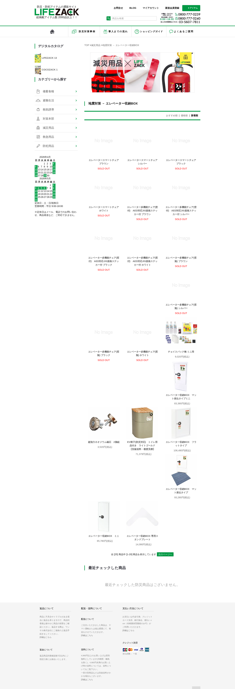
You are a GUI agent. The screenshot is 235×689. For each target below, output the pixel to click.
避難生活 (48, 100)
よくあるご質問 (183, 31)
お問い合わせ (126, 650)
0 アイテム (191, 7)
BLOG (132, 8)
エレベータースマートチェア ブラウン (104, 162)
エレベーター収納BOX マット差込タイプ (181, 404)
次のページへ (165, 471)
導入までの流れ (118, 31)
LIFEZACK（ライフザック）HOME (52, 31)
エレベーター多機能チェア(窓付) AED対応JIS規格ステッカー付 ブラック (103, 261)
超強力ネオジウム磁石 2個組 (181, 355)
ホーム (123, 624)
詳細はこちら (46, 554)
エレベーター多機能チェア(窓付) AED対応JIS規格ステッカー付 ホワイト (142, 261)
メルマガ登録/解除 (156, 638)
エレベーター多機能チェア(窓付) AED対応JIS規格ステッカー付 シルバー (181, 211)
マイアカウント (151, 8)
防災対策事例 (87, 31)
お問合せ (118, 8)
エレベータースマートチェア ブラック (181, 162)
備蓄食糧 (48, 91)
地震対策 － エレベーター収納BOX (121, 45)
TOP (86, 45)
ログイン (151, 633)
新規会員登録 (172, 8)
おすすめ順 (172, 115)
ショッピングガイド (151, 31)
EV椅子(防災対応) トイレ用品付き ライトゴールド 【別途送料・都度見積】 (103, 406)
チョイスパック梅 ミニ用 (105, 355)
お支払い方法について (131, 628)
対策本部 (48, 118)
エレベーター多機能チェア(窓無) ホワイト (181, 310)
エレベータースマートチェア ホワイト (104, 209)
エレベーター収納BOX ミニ (103, 453)
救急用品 (48, 136)
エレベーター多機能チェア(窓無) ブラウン (181, 259)
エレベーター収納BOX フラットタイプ (142, 404)
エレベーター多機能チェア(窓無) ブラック (142, 310)
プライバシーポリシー (131, 645)
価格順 (184, 115)
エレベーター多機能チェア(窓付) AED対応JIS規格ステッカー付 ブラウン (142, 211)
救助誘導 (48, 109)
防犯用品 (48, 146)
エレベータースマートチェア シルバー (142, 162)
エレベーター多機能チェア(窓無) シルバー (103, 310)
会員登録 (151, 628)
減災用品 (95, 45)
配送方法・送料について (132, 633)
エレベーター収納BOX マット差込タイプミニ (142, 357)
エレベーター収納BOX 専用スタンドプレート (142, 455)
